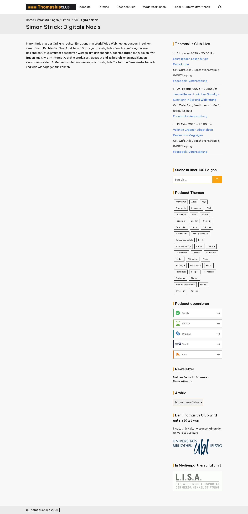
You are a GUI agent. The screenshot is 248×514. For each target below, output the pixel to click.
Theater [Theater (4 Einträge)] (194, 278)
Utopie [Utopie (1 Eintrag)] (203, 284)
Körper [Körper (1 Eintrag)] (199, 246)
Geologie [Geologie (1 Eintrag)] (207, 221)
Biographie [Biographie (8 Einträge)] (181, 208)
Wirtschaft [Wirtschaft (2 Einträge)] (180, 291)
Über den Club (126, 7)
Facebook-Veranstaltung (190, 81)
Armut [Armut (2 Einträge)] (194, 202)
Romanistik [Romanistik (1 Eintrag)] (209, 272)
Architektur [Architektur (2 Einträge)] (181, 202)
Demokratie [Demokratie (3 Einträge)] (181, 214)
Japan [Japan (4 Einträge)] (194, 227)
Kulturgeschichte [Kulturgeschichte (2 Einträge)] (200, 234)
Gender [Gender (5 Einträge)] (194, 221)
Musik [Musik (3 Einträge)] (205, 259)
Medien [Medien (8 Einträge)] (179, 259)
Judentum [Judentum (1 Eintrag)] (207, 227)
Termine (103, 7)
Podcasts (84, 7)
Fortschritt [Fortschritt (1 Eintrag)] (180, 221)
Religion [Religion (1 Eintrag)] (195, 272)
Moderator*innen (154, 7)
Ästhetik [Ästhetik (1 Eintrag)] (194, 291)
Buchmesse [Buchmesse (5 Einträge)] (196, 208)
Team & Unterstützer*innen (191, 7)
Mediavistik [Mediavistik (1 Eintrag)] (211, 253)
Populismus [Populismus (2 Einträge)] (181, 272)
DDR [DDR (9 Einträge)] (209, 208)
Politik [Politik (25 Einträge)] (209, 265)
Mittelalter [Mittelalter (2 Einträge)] (193, 259)
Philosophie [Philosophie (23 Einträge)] (195, 265)
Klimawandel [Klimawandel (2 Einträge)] (182, 234)
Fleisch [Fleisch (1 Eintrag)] (205, 214)
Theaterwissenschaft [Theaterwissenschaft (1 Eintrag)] (185, 284)
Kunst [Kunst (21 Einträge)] (200, 240)
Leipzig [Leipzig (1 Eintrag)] (211, 246)
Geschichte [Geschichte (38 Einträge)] (181, 227)
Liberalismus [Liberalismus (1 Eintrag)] (181, 253)
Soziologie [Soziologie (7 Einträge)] (180, 278)
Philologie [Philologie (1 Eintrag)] (180, 265)
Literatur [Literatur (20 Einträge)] (196, 253)
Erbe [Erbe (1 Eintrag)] (194, 214)
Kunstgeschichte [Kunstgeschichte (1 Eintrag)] (183, 246)
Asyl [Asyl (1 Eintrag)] (204, 202)
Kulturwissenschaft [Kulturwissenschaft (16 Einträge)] (184, 240)
